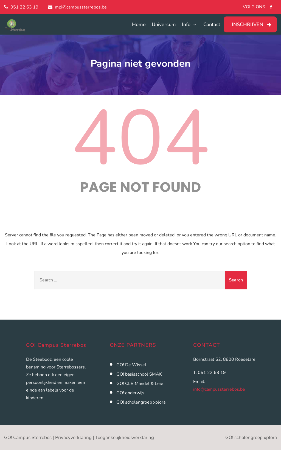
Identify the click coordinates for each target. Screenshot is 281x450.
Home (139, 24)
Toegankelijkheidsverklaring (124, 437)
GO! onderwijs (130, 393)
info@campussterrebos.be (219, 389)
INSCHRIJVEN (247, 24)
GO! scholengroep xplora (140, 402)
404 (140, 138)
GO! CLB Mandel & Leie (139, 384)
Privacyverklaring (73, 437)
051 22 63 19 (24, 7)
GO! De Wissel (131, 365)
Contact (211, 24)
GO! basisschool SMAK (139, 374)
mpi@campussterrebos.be (81, 7)
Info (189, 24)
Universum (164, 24)
